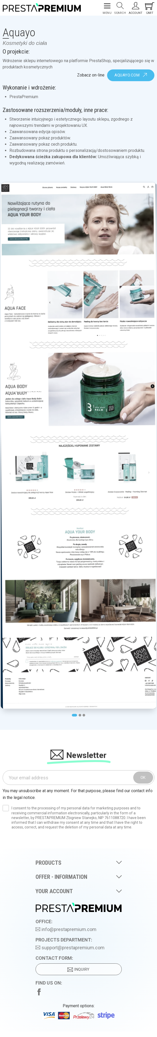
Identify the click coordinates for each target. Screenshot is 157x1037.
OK (143, 777)
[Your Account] (135, 8)
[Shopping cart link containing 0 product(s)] (149, 8)
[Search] (120, 8)
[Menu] (107, 8)
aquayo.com (130, 75)
